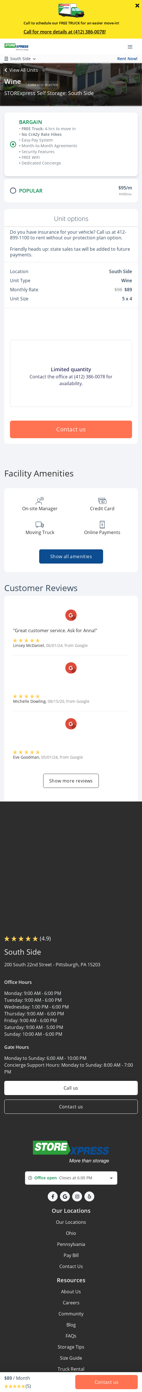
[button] (53, 1196)
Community (71, 1314)
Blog (71, 1325)
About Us (71, 1291)
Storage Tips (71, 1347)
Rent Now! (127, 58)
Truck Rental (71, 1369)
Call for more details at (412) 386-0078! (65, 32)
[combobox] (71, 1178)
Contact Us (71, 1266)
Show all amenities (71, 556)
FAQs (71, 1336)
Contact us (71, 429)
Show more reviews (71, 781)
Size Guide (71, 1358)
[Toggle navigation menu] (132, 46)
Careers (71, 1303)
